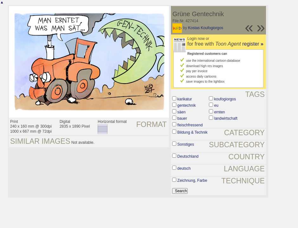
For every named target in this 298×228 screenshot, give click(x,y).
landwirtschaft (225, 118)
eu (216, 105)
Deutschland (187, 156)
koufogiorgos (225, 99)
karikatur (184, 99)
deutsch (184, 168)
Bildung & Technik (192, 132)
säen (181, 112)
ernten (219, 112)
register (252, 44)
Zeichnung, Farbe (192, 180)
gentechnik (186, 105)
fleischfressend (190, 125)
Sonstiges (185, 144)
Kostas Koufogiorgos (205, 28)
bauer (182, 118)
